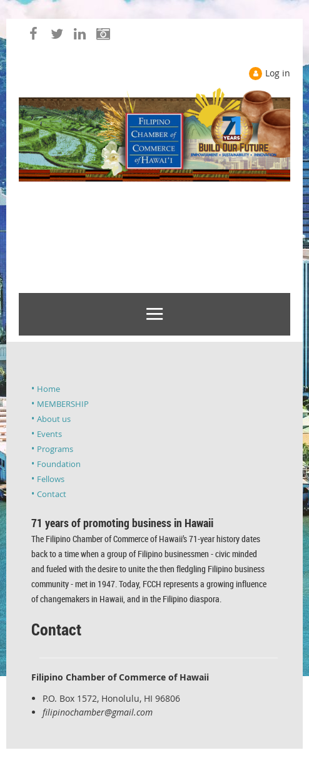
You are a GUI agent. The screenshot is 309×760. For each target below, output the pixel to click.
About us (54, 418)
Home (48, 388)
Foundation (59, 464)
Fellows (50, 479)
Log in (277, 73)
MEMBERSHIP (63, 403)
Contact (51, 494)
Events (49, 433)
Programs (55, 448)
